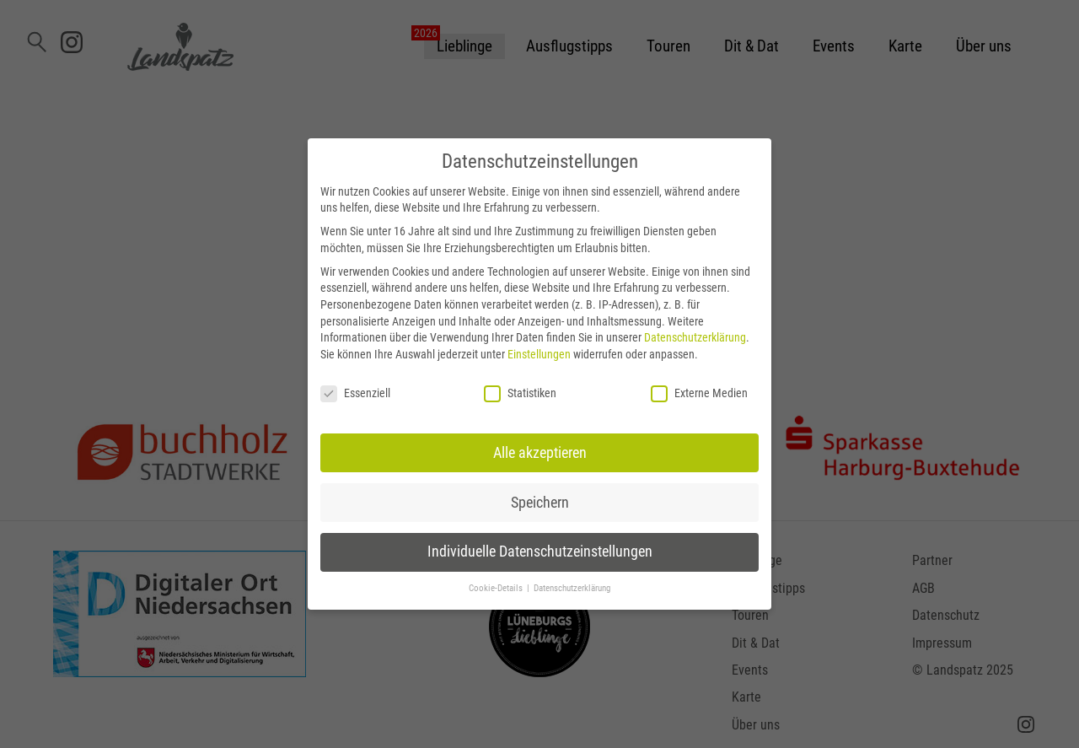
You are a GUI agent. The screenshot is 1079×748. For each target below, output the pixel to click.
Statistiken (520, 393)
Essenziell (355, 393)
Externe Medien (699, 393)
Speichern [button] (540, 502)
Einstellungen (539, 354)
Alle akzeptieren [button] (540, 452)
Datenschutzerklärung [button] (572, 588)
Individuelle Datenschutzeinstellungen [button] (539, 551)
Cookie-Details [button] (497, 588)
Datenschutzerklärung (695, 337)
